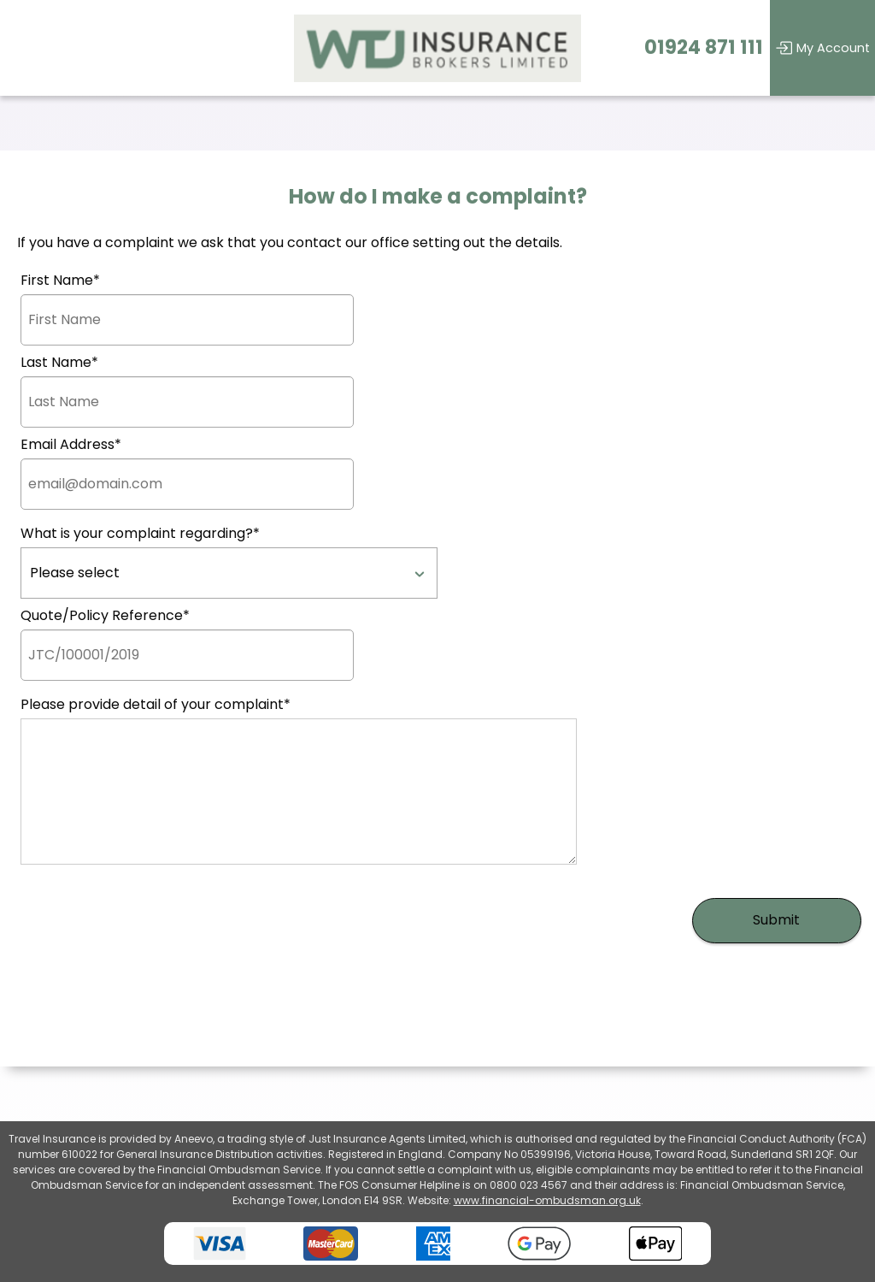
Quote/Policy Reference (105, 616)
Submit (776, 920)
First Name (60, 280)
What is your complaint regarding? (140, 533)
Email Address (71, 444)
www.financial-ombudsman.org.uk (547, 1200)
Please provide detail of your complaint (156, 704)
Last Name (59, 362)
